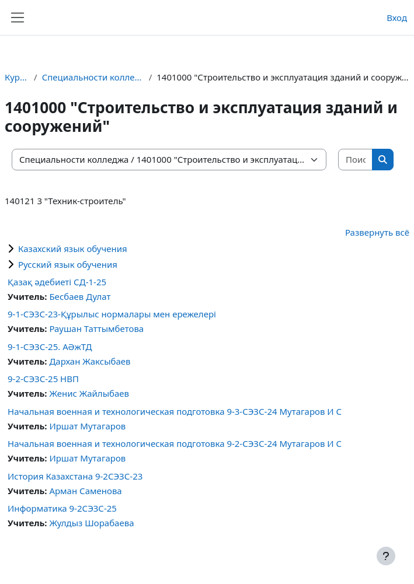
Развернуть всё (377, 232)
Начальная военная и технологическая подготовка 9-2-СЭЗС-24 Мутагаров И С (175, 443)
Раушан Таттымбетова (96, 328)
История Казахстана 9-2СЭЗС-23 (75, 476)
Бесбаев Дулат (79, 296)
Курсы (17, 77)
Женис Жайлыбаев (89, 393)
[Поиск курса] (355, 159)
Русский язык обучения (67, 264)
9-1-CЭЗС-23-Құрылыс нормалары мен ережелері (112, 314)
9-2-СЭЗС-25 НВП (43, 378)
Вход (397, 17)
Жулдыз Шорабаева (91, 523)
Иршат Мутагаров (87, 426)
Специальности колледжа (93, 77)
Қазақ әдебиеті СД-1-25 (57, 282)
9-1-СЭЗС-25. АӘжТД (50, 346)
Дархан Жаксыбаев (89, 361)
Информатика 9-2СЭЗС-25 (62, 508)
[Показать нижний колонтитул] (386, 556)
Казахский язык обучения (72, 248)
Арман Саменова (85, 490)
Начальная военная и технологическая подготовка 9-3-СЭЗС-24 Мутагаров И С (175, 411)
